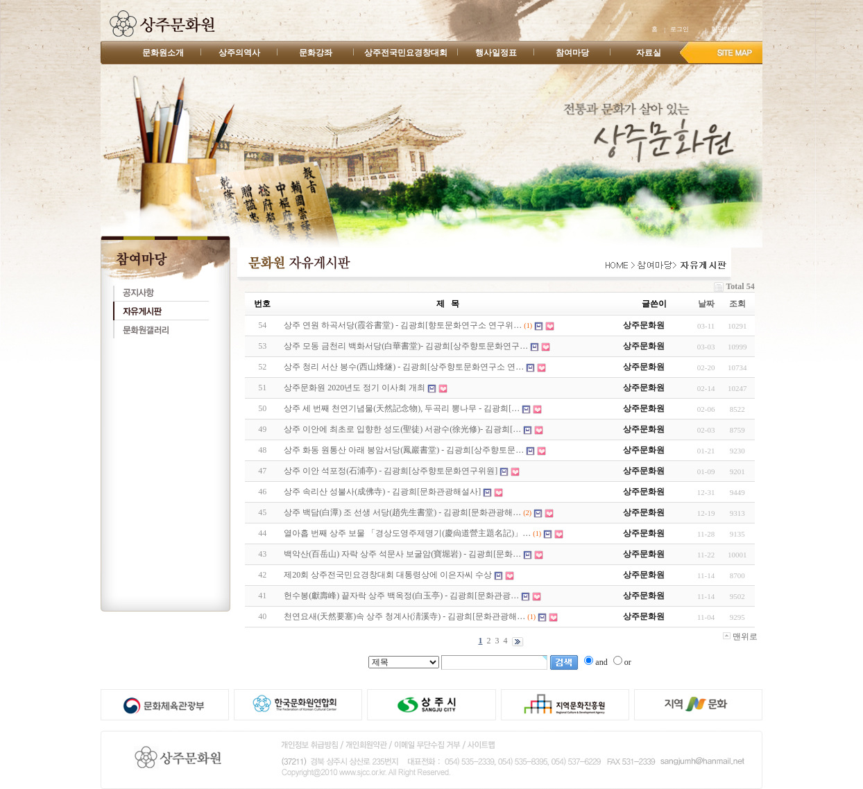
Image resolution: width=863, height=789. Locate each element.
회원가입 (723, 29)
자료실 (648, 53)
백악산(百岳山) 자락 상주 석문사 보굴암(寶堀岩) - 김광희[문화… (402, 554)
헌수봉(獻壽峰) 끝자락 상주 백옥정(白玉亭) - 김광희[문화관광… (401, 595)
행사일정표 (496, 53)
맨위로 (740, 636)
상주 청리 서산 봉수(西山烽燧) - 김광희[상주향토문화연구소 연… (404, 367)
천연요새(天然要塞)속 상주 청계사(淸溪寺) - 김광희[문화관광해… (404, 616)
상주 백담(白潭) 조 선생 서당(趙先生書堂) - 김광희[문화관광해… (402, 512)
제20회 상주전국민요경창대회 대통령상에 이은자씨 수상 (388, 575)
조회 (737, 304)
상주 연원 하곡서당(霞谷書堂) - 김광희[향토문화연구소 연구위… (403, 325)
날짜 (706, 304)
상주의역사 (239, 53)
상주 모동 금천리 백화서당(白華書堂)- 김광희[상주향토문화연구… (406, 346)
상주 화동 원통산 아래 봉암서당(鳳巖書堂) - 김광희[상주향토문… (404, 450)
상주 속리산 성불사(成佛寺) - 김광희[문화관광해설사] (382, 491)
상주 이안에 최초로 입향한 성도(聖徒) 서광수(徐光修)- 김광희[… (402, 429)
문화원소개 (163, 53)
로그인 (679, 29)
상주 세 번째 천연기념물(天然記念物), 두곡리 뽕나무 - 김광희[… (402, 408)
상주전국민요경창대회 (406, 53)
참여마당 (572, 53)
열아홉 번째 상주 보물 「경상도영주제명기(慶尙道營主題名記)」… (407, 533)
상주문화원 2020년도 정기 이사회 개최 (354, 387)
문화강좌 (315, 53)
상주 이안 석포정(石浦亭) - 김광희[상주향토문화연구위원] (390, 471)
